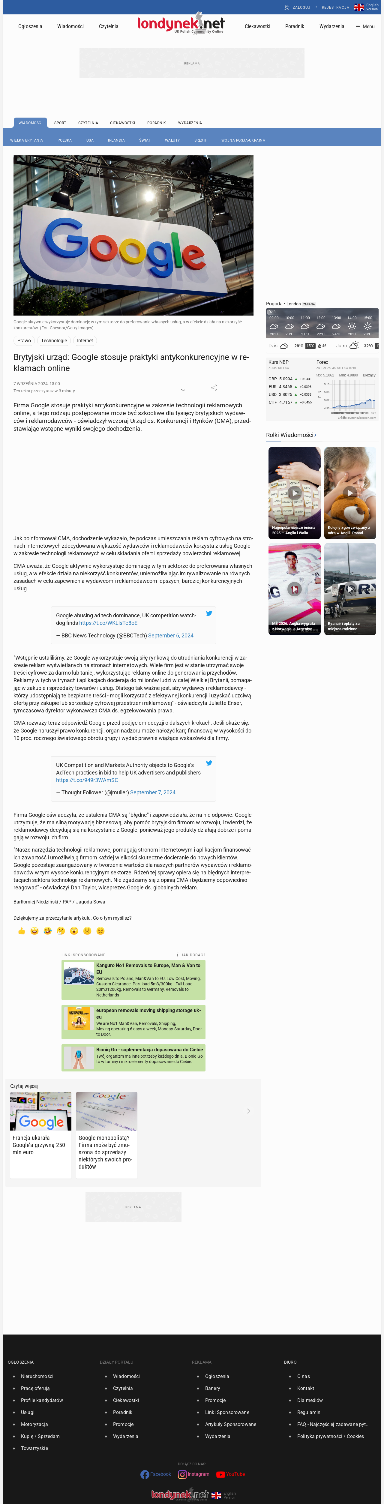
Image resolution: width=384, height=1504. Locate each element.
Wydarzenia (332, 26)
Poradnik (294, 26)
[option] (51, 1367)
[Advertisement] (133, 453)
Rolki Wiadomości (290, 435)
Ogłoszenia (30, 26)
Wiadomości (70, 26)
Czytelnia (108, 26)
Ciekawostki (257, 26)
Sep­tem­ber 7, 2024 (153, 783)
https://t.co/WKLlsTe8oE (108, 618)
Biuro (290, 1352)
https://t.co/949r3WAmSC (87, 770)
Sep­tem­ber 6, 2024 (171, 631)
